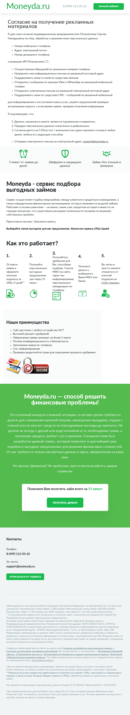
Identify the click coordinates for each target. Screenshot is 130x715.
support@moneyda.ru (20, 566)
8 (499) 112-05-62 (75, 6)
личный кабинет (108, 6)
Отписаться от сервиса (25, 576)
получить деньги (65, 502)
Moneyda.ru (28, 6)
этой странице (110, 282)
